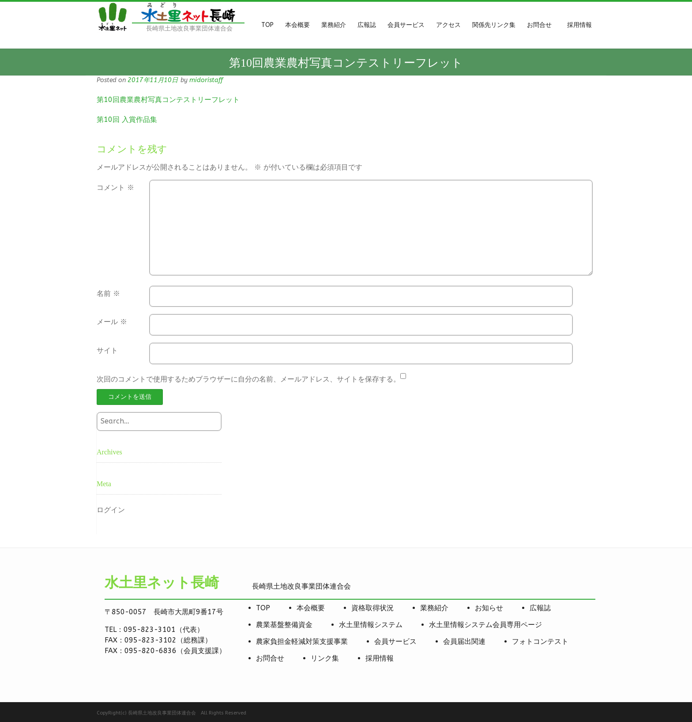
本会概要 (311, 608)
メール (112, 322)
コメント (115, 187)
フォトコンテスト (540, 641)
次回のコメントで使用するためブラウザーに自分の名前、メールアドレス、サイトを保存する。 (248, 379)
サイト (107, 350)
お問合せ (270, 658)
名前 (108, 293)
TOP (263, 608)
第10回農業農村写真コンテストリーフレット (168, 99)
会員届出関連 (464, 641)
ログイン (111, 510)
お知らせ (489, 608)
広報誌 (540, 608)
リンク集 (325, 658)
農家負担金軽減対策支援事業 (302, 641)
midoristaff (206, 80)
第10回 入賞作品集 (127, 119)
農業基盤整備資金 (284, 624)
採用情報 (379, 658)
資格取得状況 (372, 608)
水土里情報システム (370, 624)
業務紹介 (434, 608)
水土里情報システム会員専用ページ (485, 624)
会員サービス (395, 641)
